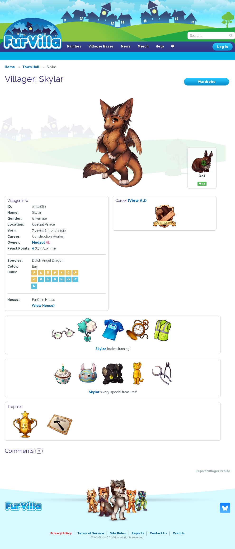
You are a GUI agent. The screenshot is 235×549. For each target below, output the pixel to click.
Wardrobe (207, 82)
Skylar (100, 349)
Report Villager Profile (213, 471)
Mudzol (41, 242)
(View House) (43, 306)
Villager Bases (101, 46)
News (126, 46)
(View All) (137, 200)
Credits (179, 533)
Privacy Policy (61, 533)
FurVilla (32, 34)
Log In (222, 47)
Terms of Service (90, 533)
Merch (143, 46)
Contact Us (158, 533)
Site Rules (118, 533)
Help (160, 46)
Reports (138, 533)
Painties (74, 46)
